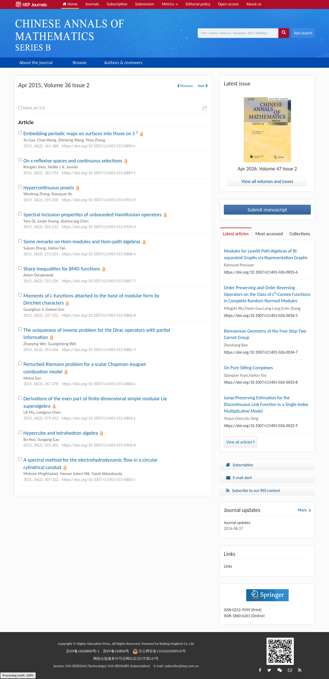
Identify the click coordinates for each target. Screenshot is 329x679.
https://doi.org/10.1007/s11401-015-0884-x (98, 383)
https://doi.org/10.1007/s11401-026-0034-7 (261, 352)
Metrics (170, 4)
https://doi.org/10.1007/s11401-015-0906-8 (99, 445)
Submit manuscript (267, 210)
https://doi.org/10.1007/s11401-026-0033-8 (261, 382)
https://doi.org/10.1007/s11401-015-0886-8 (99, 315)
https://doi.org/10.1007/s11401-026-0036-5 (261, 315)
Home (70, 4)
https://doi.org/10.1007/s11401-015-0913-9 (99, 199)
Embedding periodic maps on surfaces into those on (80, 133)
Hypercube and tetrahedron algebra (60, 433)
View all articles (240, 442)
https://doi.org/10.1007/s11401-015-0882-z (98, 479)
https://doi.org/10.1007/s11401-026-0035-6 (261, 272)
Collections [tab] (300, 234)
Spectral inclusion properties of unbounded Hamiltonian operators (92, 214)
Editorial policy (198, 4)
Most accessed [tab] (269, 234)
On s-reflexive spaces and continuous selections (72, 161)
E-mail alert (239, 477)
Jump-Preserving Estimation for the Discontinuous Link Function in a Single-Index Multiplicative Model (266, 404)
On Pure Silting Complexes (248, 368)
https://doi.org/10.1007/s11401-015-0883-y (98, 418)
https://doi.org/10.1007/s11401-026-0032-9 (261, 425)
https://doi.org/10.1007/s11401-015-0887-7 (99, 280)
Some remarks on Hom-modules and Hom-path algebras (81, 241)
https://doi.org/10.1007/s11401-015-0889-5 (99, 172)
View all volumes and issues (267, 181)
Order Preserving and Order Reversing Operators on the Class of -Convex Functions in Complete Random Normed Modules (267, 294)
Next (203, 86)
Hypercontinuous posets (48, 188)
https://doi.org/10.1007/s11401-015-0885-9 (99, 349)
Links (228, 566)
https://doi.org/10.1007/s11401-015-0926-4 (99, 226)
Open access (228, 4)
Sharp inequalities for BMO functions (61, 269)
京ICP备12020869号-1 (82, 651)
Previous (185, 86)
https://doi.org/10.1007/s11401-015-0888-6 (99, 253)
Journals (92, 4)
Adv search (303, 33)
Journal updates (237, 522)
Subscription (117, 4)
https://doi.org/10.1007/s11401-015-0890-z (98, 145)
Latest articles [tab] (236, 234)
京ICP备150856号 (116, 651)
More (302, 510)
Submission (144, 4)
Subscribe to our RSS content (253, 490)
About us (253, 4)
